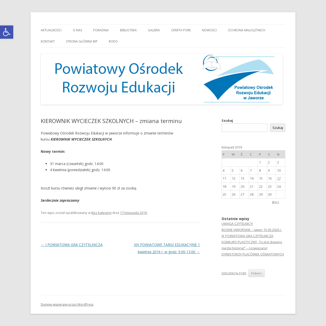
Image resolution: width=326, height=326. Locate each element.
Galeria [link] (154, 30)
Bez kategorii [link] (101, 212)
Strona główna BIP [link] (82, 41)
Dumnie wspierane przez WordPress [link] (67, 304)
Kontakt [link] (48, 41)
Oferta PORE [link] (181, 30)
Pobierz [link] (256, 273)
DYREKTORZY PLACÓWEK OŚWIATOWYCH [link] (253, 254)
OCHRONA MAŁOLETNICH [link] (246, 30)
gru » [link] (275, 201)
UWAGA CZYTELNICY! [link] (237, 223)
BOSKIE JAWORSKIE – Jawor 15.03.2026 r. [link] (252, 229)
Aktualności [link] (51, 30)
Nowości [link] (209, 30)
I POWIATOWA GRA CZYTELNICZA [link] (72, 244)
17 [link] (279, 178)
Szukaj (227, 120)
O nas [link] (77, 30)
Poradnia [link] (101, 30)
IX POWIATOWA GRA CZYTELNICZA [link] (247, 236)
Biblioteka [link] (128, 30)
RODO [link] (113, 41)
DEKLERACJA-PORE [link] (234, 273)
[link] (6, 32)
